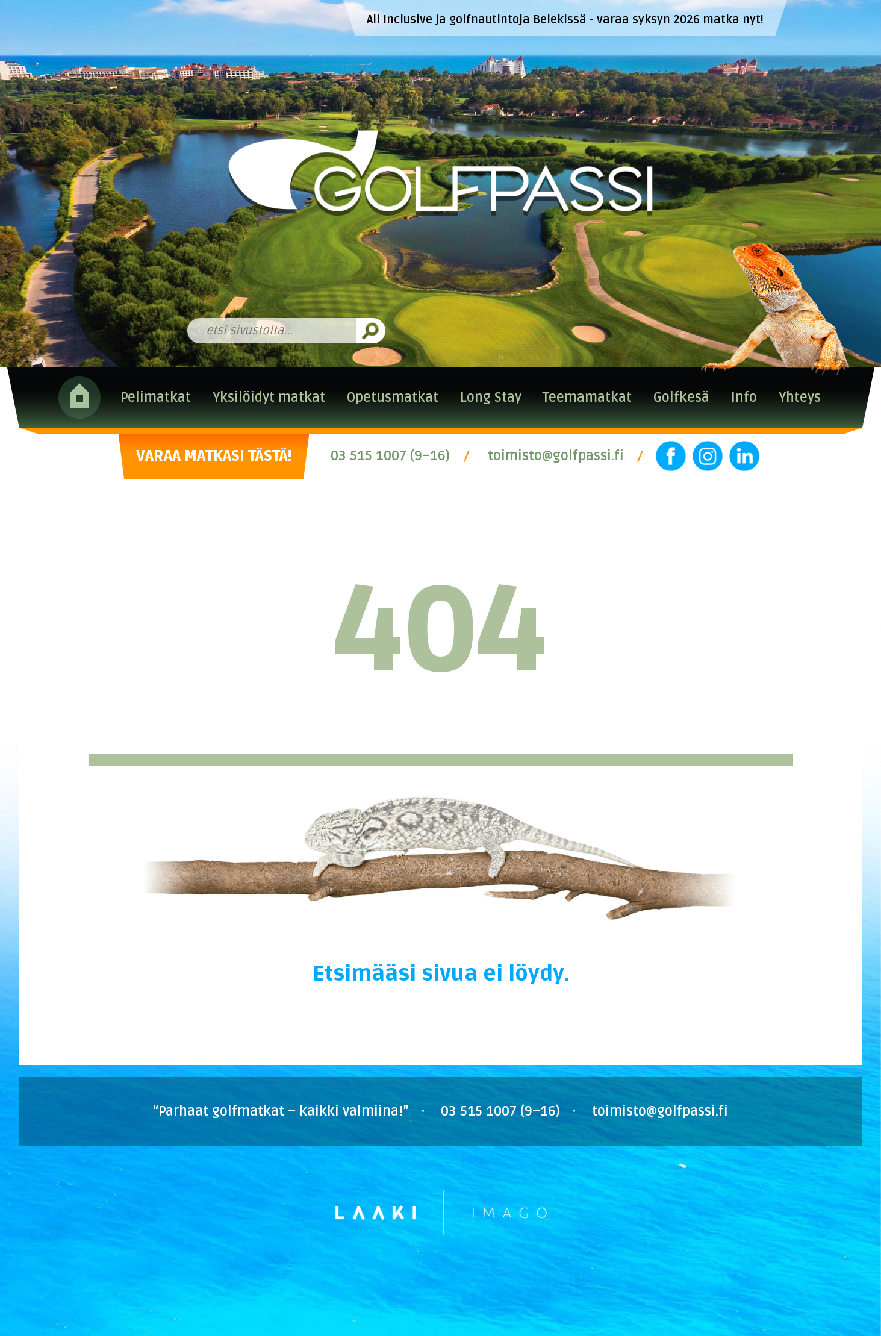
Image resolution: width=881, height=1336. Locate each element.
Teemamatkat (587, 397)
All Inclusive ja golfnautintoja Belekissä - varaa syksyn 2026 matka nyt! (565, 20)
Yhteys (800, 397)
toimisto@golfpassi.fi (556, 456)
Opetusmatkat (392, 397)
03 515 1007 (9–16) (390, 456)
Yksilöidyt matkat (269, 397)
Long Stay (490, 397)
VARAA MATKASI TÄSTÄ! (213, 456)
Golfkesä (681, 397)
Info (744, 397)
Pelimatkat (155, 397)
